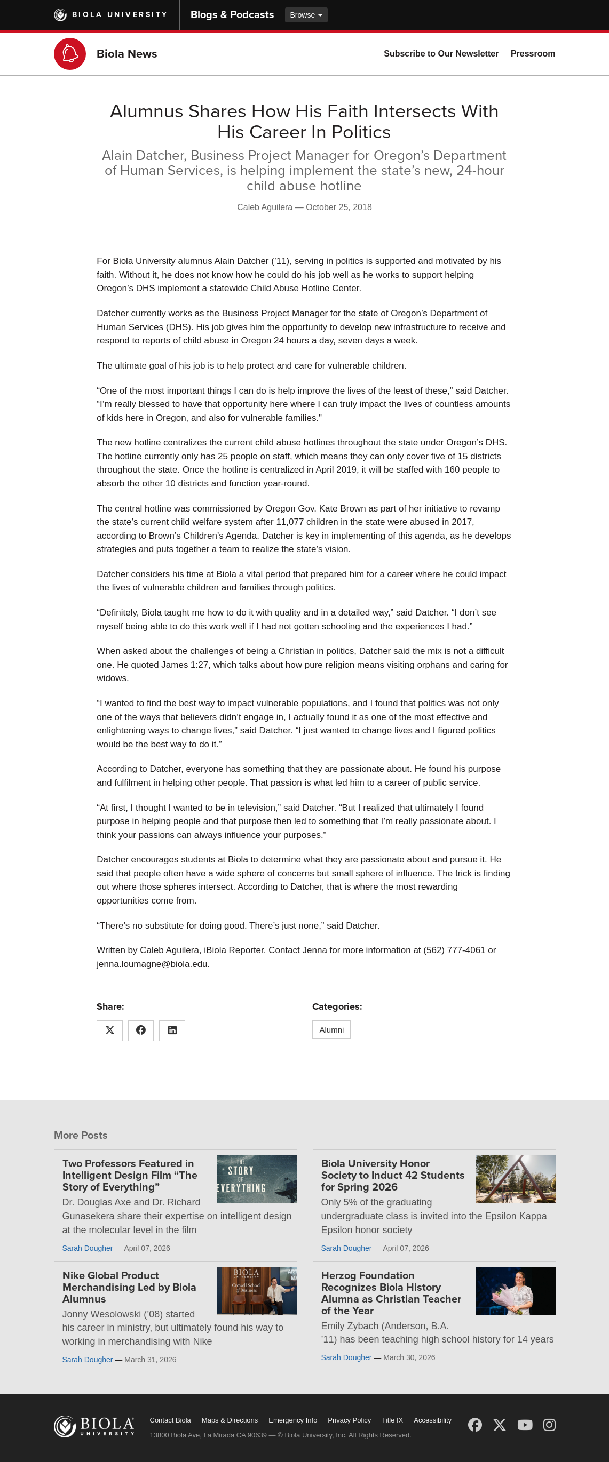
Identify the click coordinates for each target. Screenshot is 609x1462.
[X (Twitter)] (500, 1425)
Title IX (392, 1420)
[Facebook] (475, 1425)
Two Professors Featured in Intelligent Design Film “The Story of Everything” (129, 1175)
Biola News (127, 54)
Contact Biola (170, 1420)
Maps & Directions (230, 1420)
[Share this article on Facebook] (141, 1031)
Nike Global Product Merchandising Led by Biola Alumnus (129, 1287)
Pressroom (533, 53)
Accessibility (433, 1420)
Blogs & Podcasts (232, 15)
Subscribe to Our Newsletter (441, 53)
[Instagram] (549, 1425)
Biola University (120, 14)
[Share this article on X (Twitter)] (110, 1031)
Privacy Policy (349, 1420)
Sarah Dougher (87, 1248)
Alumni (331, 1029)
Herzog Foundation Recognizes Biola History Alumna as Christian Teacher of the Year (391, 1293)
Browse (306, 15)
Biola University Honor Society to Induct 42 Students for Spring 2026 (393, 1175)
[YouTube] (525, 1425)
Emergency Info (292, 1420)
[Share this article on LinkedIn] (172, 1031)
